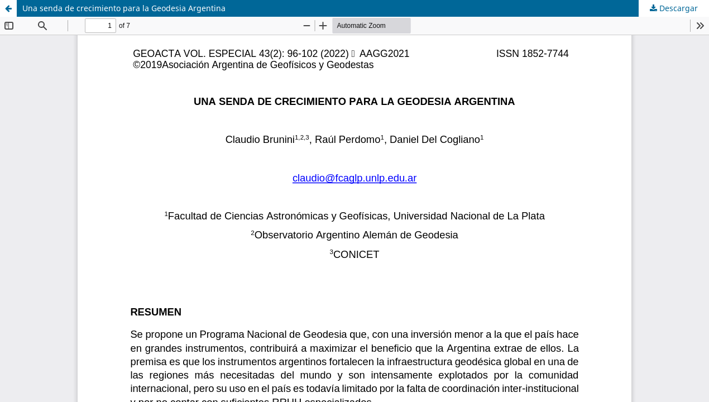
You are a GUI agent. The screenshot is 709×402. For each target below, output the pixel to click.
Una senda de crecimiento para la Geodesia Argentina (124, 8)
